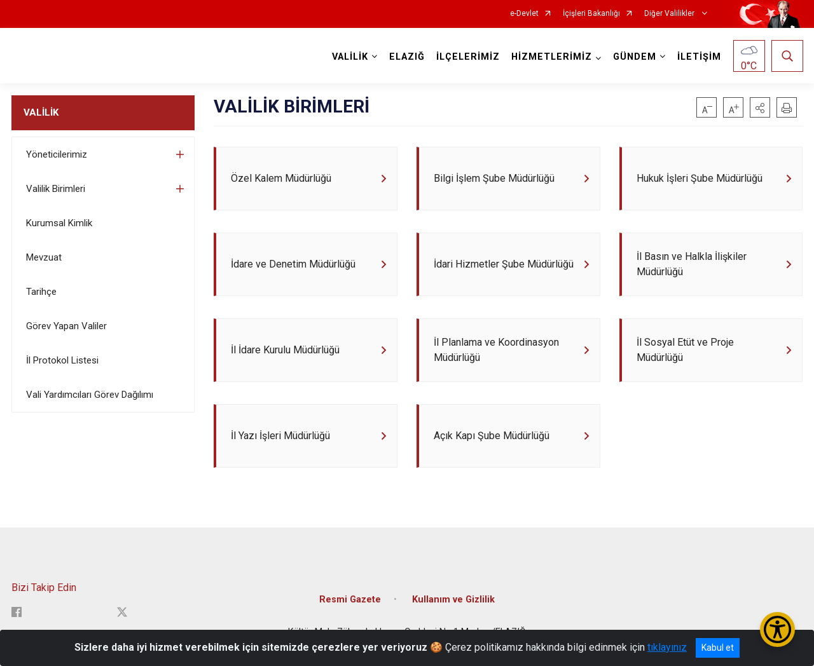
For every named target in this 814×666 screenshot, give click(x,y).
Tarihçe (41, 291)
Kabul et (717, 647)
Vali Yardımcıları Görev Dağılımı (89, 394)
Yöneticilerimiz (56, 154)
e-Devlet (524, 14)
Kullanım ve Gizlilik (453, 599)
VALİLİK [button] (350, 56)
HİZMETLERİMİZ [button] (551, 56)
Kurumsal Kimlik (59, 223)
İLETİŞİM (699, 56)
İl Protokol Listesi (62, 360)
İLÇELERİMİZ (468, 56)
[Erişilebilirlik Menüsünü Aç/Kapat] (777, 629)
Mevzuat (44, 257)
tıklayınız (667, 647)
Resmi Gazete (350, 599)
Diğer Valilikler (670, 14)
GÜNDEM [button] (634, 56)
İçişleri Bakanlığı (591, 14)
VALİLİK (41, 112)
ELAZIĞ (407, 56)
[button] (760, 107)
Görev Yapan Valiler (66, 326)
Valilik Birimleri (55, 188)
